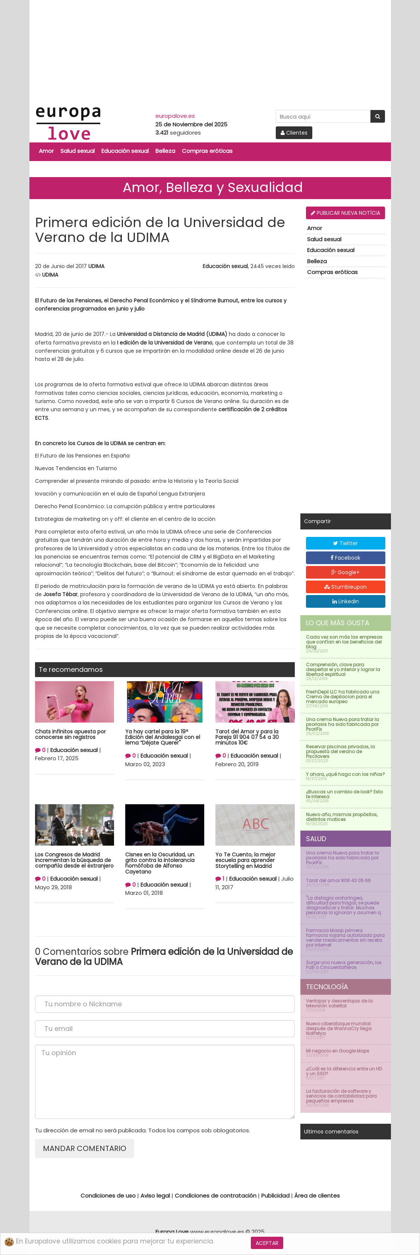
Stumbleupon (345, 587)
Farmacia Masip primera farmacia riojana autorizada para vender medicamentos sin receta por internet (345, 937)
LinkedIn (345, 601)
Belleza (165, 151)
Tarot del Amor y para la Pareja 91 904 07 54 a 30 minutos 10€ (247, 737)
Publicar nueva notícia (345, 213)
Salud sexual (77, 151)
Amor (46, 151)
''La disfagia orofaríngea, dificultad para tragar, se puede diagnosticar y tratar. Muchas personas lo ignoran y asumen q (343, 905)
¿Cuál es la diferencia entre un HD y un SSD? (344, 1071)
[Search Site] (323, 116)
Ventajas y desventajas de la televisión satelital (339, 1003)
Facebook (345, 558)
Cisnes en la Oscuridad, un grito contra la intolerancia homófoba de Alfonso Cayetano (160, 863)
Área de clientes (317, 1195)
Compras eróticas (207, 151)
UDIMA (96, 266)
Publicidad (275, 1195)
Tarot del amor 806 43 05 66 (338, 880)
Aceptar (267, 1243)
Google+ (345, 572)
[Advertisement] (210, 52)
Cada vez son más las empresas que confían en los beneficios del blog (344, 642)
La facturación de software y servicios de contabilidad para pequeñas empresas (341, 1096)
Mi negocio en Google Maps (337, 1051)
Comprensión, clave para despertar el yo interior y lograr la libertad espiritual (343, 669)
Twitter (345, 543)
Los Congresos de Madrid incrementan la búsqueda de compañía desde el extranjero (74, 860)
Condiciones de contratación (215, 1195)
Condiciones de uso (108, 1195)
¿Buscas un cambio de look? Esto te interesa (344, 794)
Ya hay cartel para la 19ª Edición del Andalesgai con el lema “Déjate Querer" (162, 737)
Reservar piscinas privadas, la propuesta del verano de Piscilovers (340, 751)
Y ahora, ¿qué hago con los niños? (345, 774)
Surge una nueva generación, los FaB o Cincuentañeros (344, 965)
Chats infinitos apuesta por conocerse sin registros (70, 734)
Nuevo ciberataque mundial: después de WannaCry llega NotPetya (339, 1028)
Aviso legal (155, 1195)
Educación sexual (125, 151)
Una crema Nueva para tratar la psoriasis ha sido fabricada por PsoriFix (342, 724)
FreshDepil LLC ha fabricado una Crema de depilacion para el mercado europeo (342, 697)
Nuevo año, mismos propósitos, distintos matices (342, 816)
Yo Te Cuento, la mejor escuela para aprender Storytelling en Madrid (245, 860)
